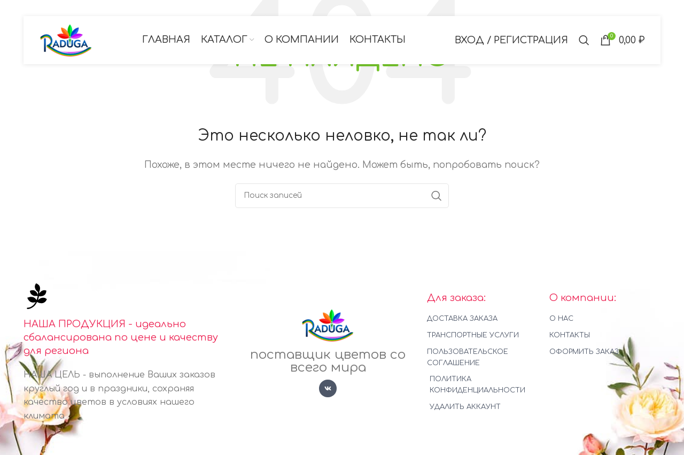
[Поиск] (584, 40)
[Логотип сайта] (66, 39)
